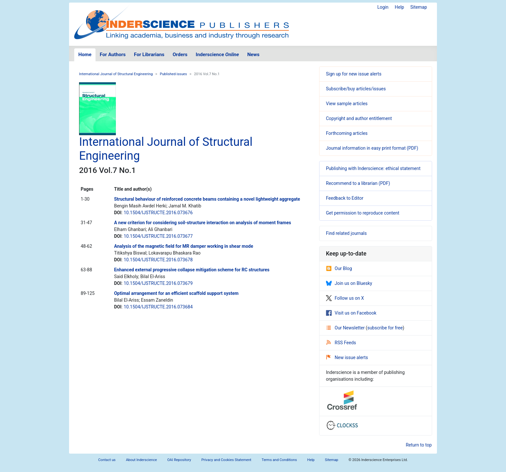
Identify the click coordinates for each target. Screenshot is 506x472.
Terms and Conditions (279, 460)
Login (383, 7)
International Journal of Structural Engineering (116, 74)
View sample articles (347, 103)
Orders (180, 54)
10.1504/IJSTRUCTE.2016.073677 (158, 236)
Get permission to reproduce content (362, 213)
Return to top (419, 444)
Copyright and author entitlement (359, 118)
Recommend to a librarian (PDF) (358, 183)
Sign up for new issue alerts (353, 73)
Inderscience (217, 54)
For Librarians (149, 54)
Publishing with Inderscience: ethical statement (373, 168)
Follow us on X (345, 298)
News (253, 54)
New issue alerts (347, 357)
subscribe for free (385, 327)
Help (399, 7)
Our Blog (339, 268)
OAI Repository (179, 460)
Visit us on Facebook (351, 313)
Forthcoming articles (347, 133)
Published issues (173, 74)
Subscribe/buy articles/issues (356, 88)
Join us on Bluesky (349, 283)
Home (85, 54)
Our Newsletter (346, 327)
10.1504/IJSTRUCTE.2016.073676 (158, 212)
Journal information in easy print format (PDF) (372, 148)
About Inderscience (141, 460)
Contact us (107, 460)
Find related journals (346, 233)
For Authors (113, 54)
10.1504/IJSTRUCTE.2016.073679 (158, 283)
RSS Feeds (341, 342)
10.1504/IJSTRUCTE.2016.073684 (158, 306)
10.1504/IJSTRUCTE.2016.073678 (158, 259)
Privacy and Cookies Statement (226, 460)
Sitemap (418, 7)
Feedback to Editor (344, 198)
